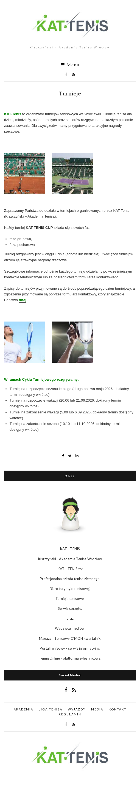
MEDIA (97, 709)
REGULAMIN (70, 714)
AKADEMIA (23, 709)
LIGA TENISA (50, 709)
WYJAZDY (77, 709)
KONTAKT (118, 709)
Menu (70, 64)
